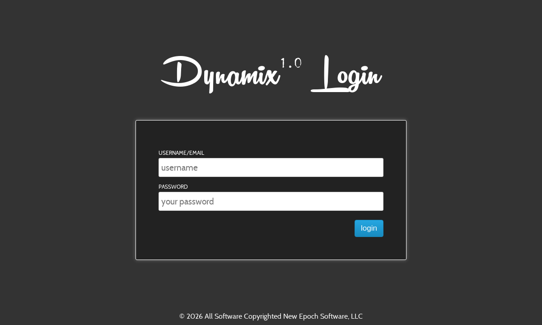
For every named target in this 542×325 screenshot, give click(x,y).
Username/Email (181, 152)
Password (173, 186)
